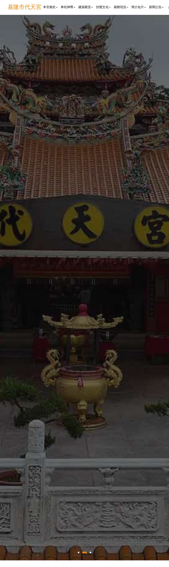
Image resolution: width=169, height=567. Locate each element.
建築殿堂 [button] (85, 7)
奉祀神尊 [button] (68, 7)
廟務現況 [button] (121, 7)
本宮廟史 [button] (50, 7)
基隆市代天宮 (24, 7)
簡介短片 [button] (138, 7)
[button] (78, 552)
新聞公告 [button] (156, 7)
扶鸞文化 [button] (103, 7)
